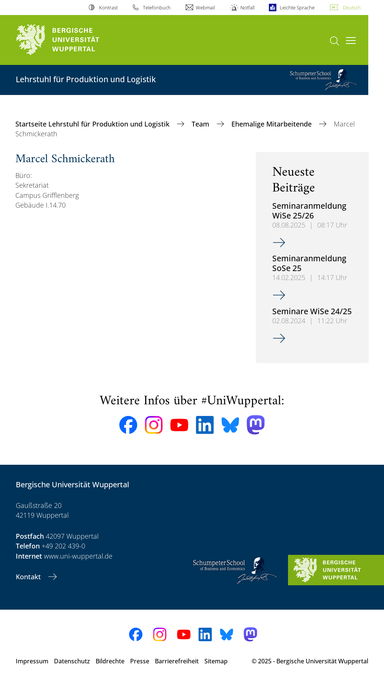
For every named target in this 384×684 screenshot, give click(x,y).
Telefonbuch (157, 7)
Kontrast (108, 7)
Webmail (205, 7)
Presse (139, 661)
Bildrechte (110, 661)
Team (201, 123)
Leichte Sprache (297, 7)
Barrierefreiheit (177, 661)
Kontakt (29, 576)
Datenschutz (72, 661)
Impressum (32, 661)
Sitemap (216, 661)
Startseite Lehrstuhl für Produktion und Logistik (93, 123)
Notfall (247, 7)
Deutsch (352, 7)
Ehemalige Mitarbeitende (272, 123)
